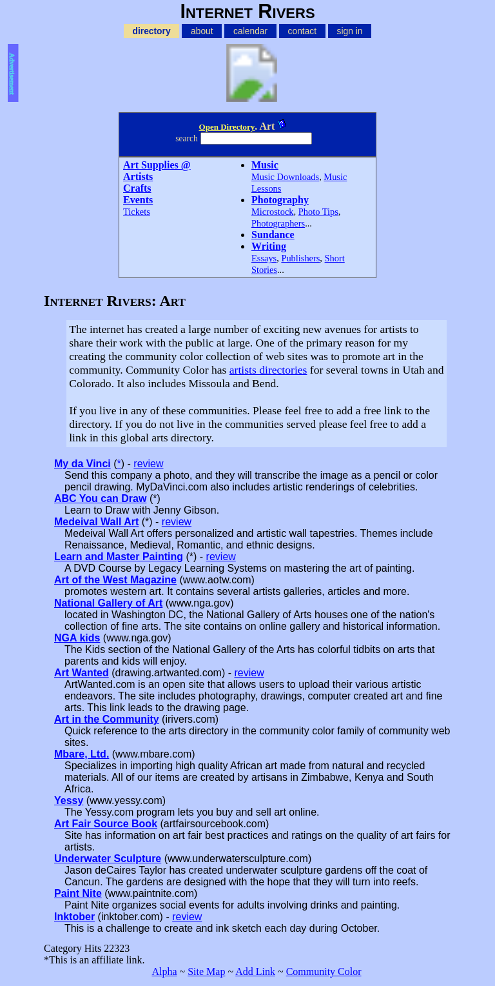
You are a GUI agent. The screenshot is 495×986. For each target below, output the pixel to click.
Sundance (273, 234)
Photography (280, 199)
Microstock (272, 211)
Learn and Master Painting (118, 556)
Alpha (164, 971)
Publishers (300, 258)
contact (302, 31)
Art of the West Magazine (115, 579)
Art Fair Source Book (105, 823)
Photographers (278, 223)
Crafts (137, 188)
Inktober (74, 916)
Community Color (324, 971)
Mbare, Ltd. (81, 754)
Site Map (206, 971)
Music (264, 164)
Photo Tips (318, 211)
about (202, 31)
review (148, 463)
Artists (138, 176)
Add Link (255, 971)
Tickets (136, 211)
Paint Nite (78, 893)
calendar (250, 31)
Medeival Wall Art (96, 521)
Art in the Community (106, 719)
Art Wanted (81, 672)
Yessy (68, 800)
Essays (264, 258)
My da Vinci (82, 463)
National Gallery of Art (108, 603)
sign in (350, 31)
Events (138, 199)
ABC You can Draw (100, 498)
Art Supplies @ (157, 164)
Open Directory (227, 127)
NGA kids (77, 637)
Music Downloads (285, 177)
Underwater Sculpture (107, 858)
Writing (268, 246)
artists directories (268, 369)
